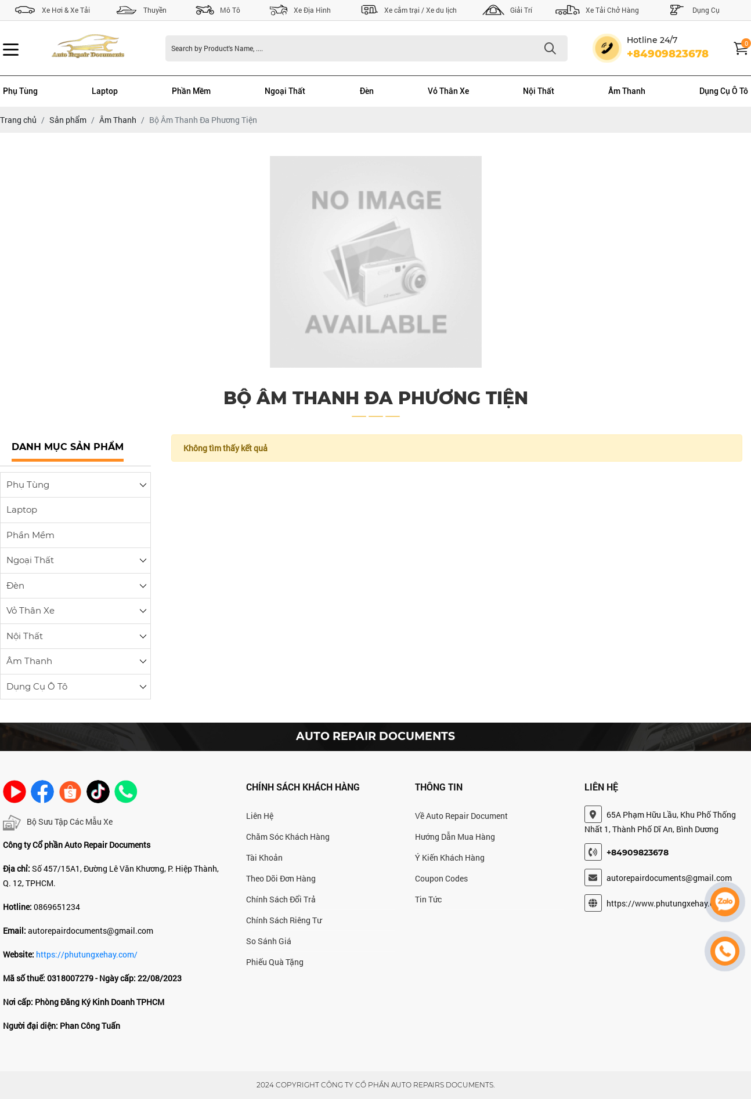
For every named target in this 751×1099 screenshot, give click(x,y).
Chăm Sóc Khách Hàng (288, 836)
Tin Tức (428, 899)
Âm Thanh (626, 91)
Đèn (367, 91)
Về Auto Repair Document (461, 815)
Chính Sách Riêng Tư (284, 920)
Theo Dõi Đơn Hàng (281, 878)
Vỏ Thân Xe (448, 91)
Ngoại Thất (285, 91)
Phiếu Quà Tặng (275, 961)
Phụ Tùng (20, 91)
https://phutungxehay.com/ (87, 954)
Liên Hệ (259, 815)
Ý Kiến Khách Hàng (450, 857)
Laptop (105, 91)
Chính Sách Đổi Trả (281, 899)
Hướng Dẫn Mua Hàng (455, 836)
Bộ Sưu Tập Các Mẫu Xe (58, 822)
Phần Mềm (191, 91)
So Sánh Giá (268, 940)
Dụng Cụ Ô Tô (723, 91)
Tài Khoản (264, 857)
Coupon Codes (441, 878)
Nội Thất (538, 91)
